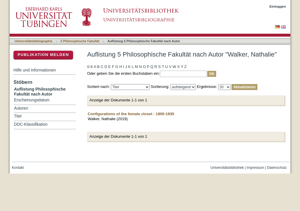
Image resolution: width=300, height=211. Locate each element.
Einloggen (278, 6)
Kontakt (18, 168)
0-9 (90, 66)
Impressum (255, 168)
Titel (17, 116)
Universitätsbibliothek (227, 168)
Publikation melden (43, 54)
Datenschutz (277, 168)
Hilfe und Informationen (34, 70)
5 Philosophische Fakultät (80, 41)
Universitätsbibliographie (33, 41)
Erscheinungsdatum (31, 100)
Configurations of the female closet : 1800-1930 (131, 114)
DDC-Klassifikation (30, 124)
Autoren (21, 108)
